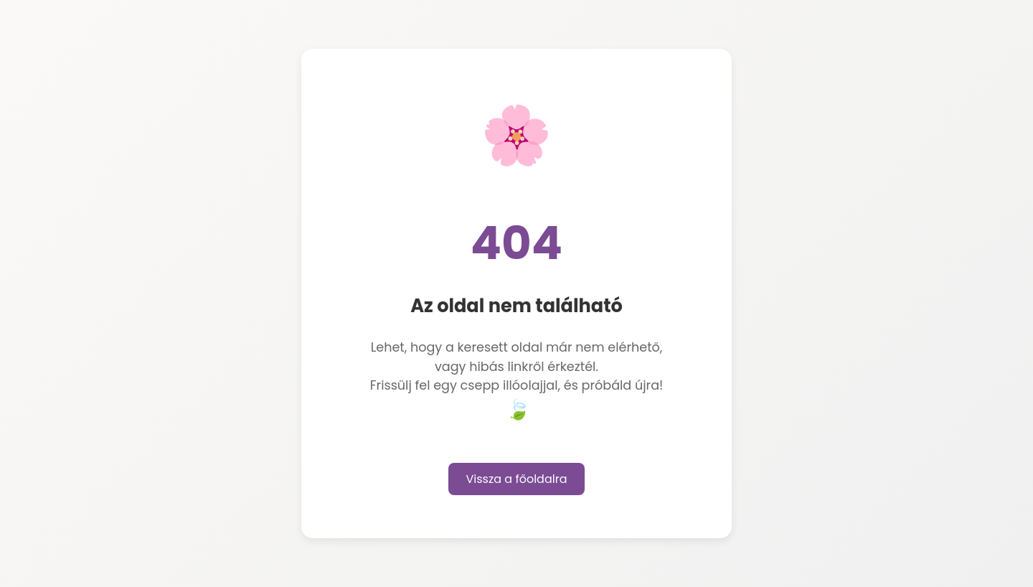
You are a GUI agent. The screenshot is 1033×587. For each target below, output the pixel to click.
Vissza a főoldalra (516, 479)
